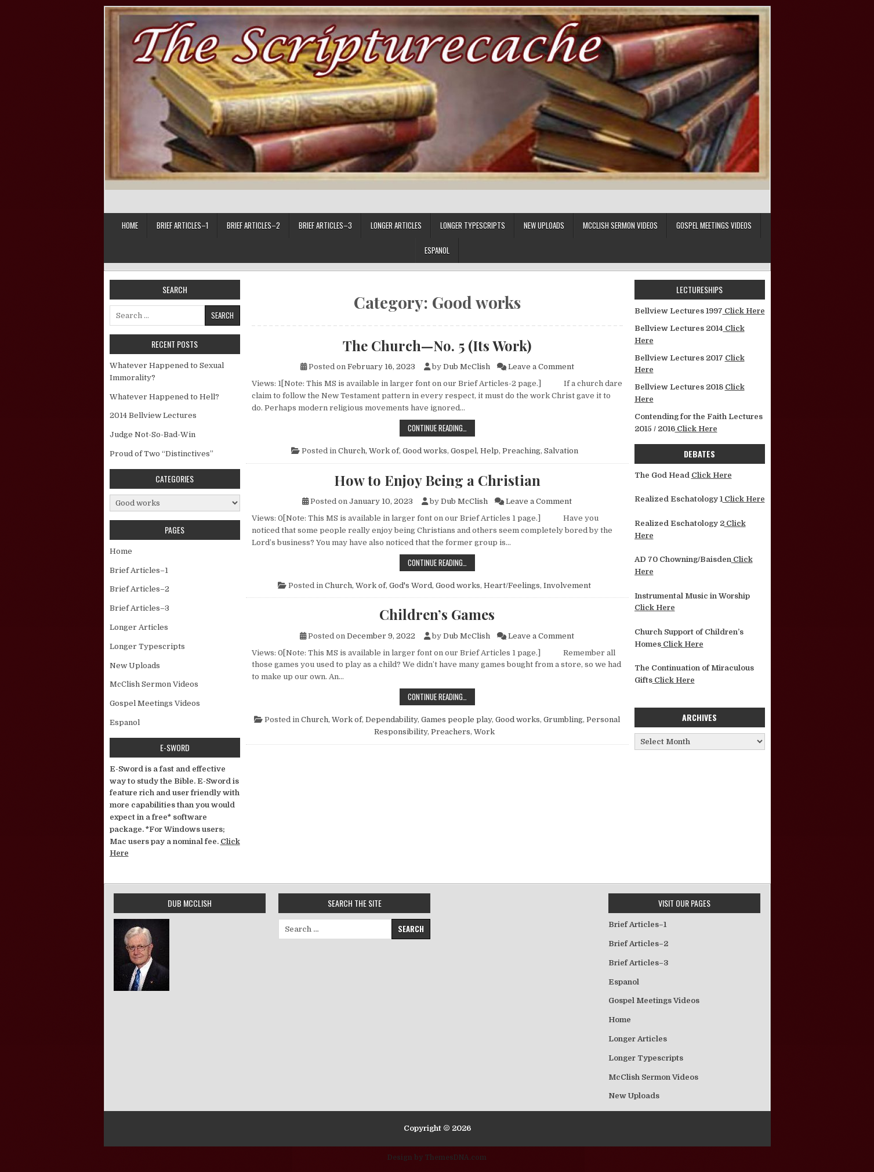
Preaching (521, 450)
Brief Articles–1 (182, 225)
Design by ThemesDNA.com (437, 1157)
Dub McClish (466, 366)
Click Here (744, 310)
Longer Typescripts (472, 225)
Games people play (456, 719)
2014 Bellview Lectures (153, 415)
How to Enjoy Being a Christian (437, 480)
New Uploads (544, 225)
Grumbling (563, 719)
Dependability (391, 719)
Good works (424, 450)
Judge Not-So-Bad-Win (152, 434)
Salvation (561, 450)
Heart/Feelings (512, 585)
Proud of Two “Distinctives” (161, 453)
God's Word (410, 585)
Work (484, 731)
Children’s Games (437, 614)
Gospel (464, 450)
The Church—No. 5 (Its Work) (437, 345)
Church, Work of (368, 450)
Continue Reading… (441, 427)
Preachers (450, 731)
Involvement (567, 585)
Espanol (437, 250)
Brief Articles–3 (325, 225)
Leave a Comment (541, 366)
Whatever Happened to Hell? (164, 396)
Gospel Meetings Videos (714, 225)
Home (130, 225)
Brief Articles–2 (253, 225)
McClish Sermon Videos (620, 225)
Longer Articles (396, 225)
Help (489, 450)
